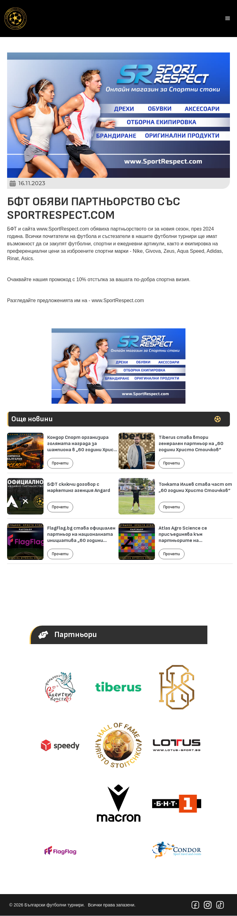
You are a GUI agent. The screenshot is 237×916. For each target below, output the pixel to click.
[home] (15, 18)
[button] (227, 18)
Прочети (60, 463)
